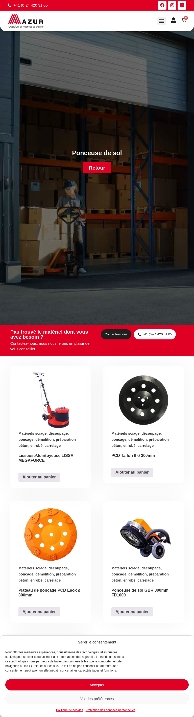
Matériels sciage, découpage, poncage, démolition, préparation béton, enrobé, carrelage (47, 440)
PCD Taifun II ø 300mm (133, 456)
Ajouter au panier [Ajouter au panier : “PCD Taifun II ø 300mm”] (132, 472)
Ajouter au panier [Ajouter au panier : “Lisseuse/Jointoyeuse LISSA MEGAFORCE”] (39, 477)
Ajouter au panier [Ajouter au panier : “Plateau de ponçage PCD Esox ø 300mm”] (39, 612)
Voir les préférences (97, 699)
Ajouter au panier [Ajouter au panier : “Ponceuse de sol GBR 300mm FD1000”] (132, 612)
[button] (161, 21)
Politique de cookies (69, 710)
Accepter (96, 685)
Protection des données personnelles (110, 710)
